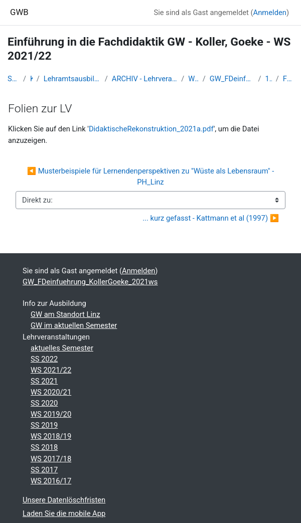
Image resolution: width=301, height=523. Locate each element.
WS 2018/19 (51, 436)
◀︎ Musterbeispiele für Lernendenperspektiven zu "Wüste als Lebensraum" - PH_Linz (151, 176)
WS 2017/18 (51, 458)
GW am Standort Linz (65, 314)
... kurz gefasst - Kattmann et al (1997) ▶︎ (210, 218)
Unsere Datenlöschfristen (64, 499)
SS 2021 (44, 381)
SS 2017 (44, 469)
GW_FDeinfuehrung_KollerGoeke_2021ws (232, 78)
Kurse (31, 78)
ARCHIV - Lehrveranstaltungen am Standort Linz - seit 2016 (144, 78)
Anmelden (269, 12)
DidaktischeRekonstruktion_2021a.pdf (151, 128)
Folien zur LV (288, 78)
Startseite (13, 78)
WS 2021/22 (193, 78)
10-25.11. (268, 78)
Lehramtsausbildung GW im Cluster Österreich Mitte (72, 78)
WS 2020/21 (51, 392)
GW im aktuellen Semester (74, 325)
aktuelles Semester (62, 348)
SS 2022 (44, 359)
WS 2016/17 (51, 480)
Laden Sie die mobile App (64, 513)
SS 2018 (44, 447)
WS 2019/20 (51, 414)
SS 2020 (44, 403)
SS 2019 (44, 425)
